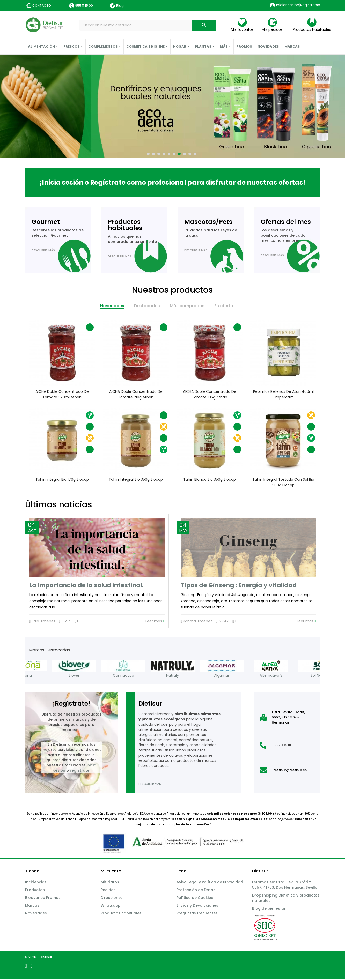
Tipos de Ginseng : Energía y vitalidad (239, 585)
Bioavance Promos (43, 897)
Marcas (32, 905)
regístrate (79, 770)
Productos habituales (121, 913)
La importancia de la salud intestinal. (86, 585)
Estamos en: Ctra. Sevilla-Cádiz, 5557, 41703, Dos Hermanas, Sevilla (285, 884)
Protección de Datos (196, 889)
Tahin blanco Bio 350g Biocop (209, 479)
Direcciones (112, 897)
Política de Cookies (195, 897)
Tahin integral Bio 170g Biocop (62, 479)
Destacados (147, 306)
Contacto (41, 5)
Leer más (154, 621)
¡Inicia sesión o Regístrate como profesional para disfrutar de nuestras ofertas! (172, 182)
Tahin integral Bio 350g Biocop (136, 479)
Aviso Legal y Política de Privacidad (210, 882)
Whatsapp (111, 905)
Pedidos (108, 889)
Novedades (112, 306)
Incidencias (36, 882)
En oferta (223, 306)
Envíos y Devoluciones (197, 905)
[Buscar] (147, 25)
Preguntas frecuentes (197, 913)
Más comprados (187, 306)
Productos (35, 889)
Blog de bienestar (269, 908)
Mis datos (110, 882)
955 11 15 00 (84, 5)
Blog (117, 6)
